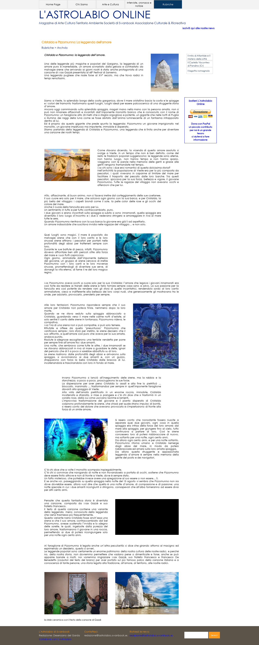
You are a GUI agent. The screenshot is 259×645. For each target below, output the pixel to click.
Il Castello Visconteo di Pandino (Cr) (199, 64)
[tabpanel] (124, 23)
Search (214, 635)
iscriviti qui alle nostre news (198, 28)
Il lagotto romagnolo (199, 70)
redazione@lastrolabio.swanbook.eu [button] (152, 635)
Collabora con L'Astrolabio (55, 639)
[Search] (196, 635)
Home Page (53, 4)
